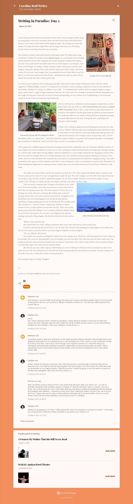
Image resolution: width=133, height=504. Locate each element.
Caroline (31, 315)
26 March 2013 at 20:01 (37, 354)
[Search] (118, 6)
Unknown (31, 296)
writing (26, 287)
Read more (110, 451)
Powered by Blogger (66, 493)
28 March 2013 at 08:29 (37, 399)
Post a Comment (27, 421)
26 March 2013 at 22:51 (37, 374)
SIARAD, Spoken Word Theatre (34, 464)
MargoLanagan (54, 58)
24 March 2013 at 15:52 (37, 308)
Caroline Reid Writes (33, 6)
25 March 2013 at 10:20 (37, 329)
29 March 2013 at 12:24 (37, 415)
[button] (113, 20)
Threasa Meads (33, 87)
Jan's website (34, 274)
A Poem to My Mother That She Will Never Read (42, 439)
